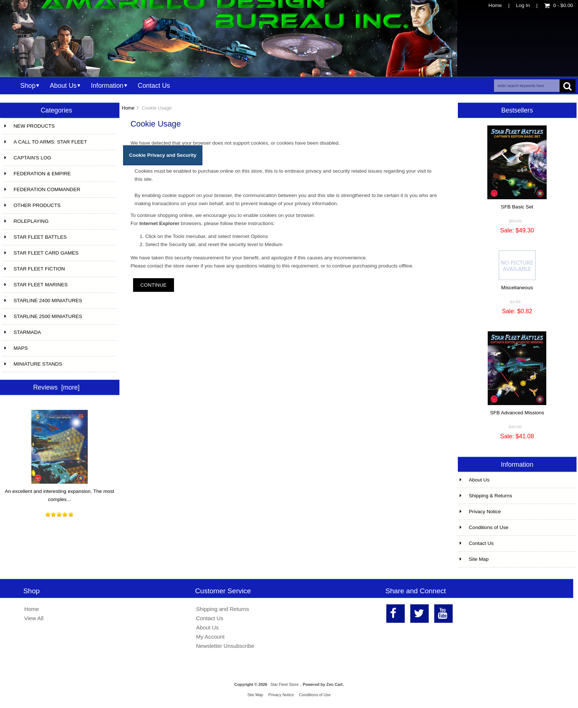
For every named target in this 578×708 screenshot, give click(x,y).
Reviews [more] (56, 387)
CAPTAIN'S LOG (27, 157)
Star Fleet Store (285, 684)
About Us (63, 85)
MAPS (16, 348)
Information (107, 85)
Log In (523, 5)
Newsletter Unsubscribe (225, 646)
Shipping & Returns (486, 495)
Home (495, 5)
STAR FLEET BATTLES (35, 237)
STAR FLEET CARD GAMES (41, 253)
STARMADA (22, 332)
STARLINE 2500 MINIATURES (43, 316)
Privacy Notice (480, 511)
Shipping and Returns (222, 609)
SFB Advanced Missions (517, 412)
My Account (210, 636)
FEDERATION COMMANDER (42, 189)
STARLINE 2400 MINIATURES (43, 300)
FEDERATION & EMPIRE (37, 173)
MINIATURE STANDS (33, 364)
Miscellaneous (517, 287)
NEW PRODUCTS (29, 126)
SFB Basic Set (517, 207)
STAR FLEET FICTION (34, 269)
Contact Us (154, 85)
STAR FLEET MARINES (36, 284)
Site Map (474, 559)
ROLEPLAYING (26, 221)
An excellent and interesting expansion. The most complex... (59, 492)
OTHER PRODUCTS (32, 205)
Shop (27, 85)
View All (33, 618)
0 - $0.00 (558, 5)
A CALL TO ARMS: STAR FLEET (45, 142)
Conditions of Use (484, 527)
